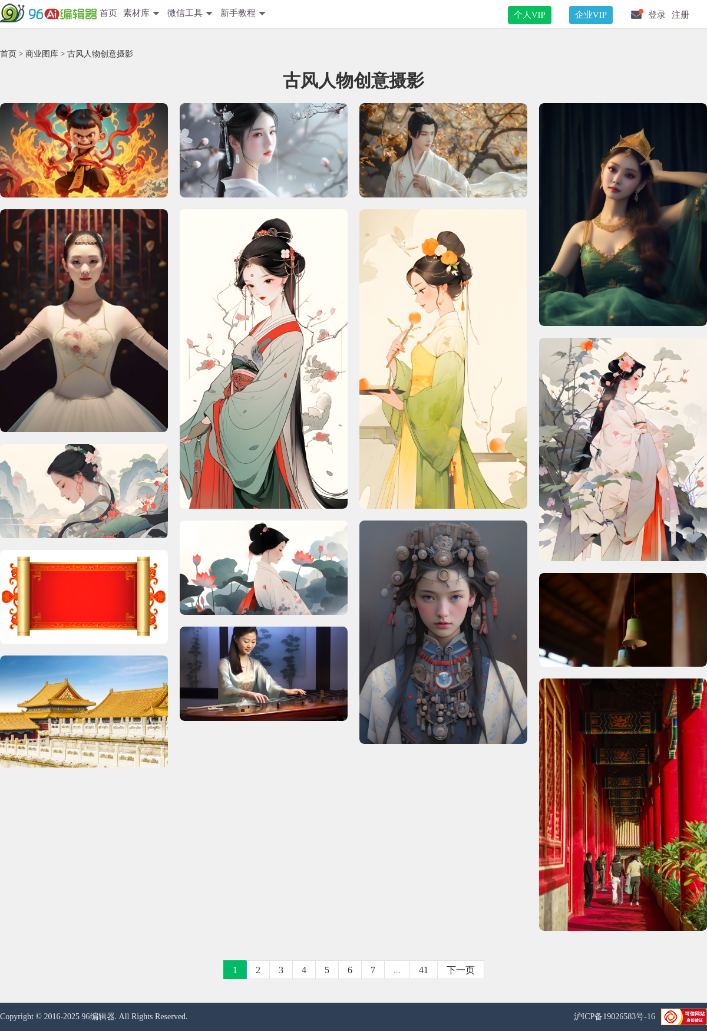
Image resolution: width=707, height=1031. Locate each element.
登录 (657, 14)
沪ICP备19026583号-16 (614, 1016)
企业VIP (591, 14)
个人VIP (530, 14)
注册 (680, 14)
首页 (108, 13)
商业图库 (41, 54)
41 (423, 970)
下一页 (461, 970)
